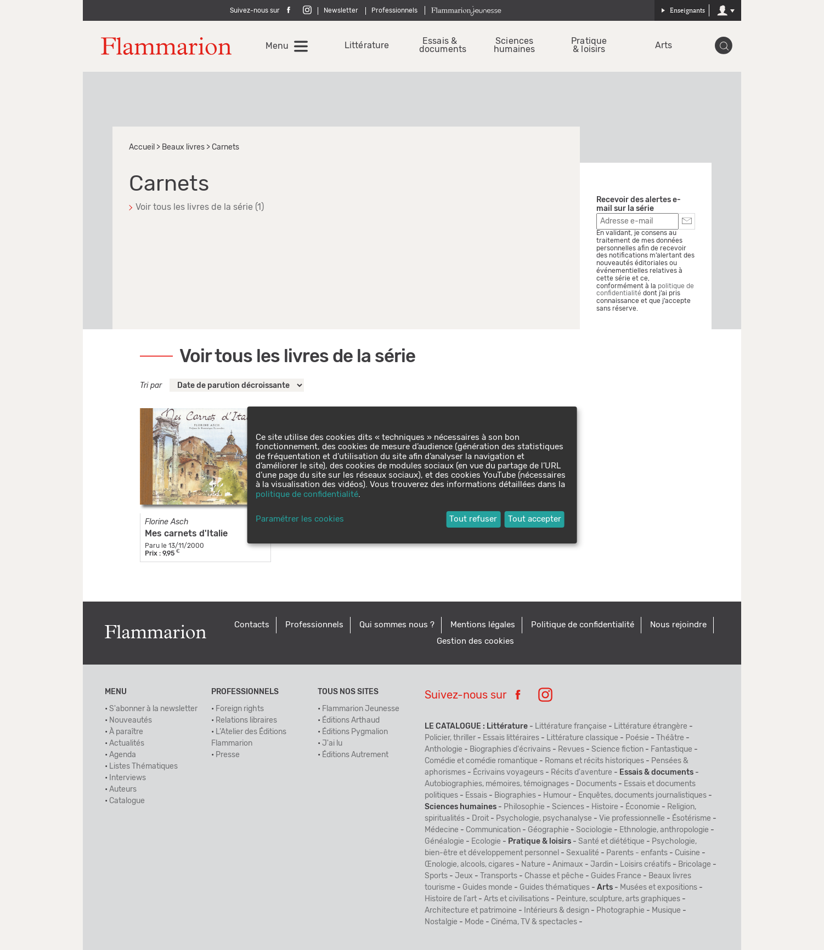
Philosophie (524, 807)
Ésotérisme (691, 818)
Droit (480, 818)
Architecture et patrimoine (471, 910)
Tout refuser (473, 519)
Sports (436, 876)
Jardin (601, 864)
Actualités (126, 743)
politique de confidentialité (307, 494)
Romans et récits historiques (594, 761)
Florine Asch (167, 522)
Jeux (464, 876)
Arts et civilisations (516, 899)
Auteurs (123, 789)
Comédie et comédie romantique (481, 761)
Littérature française (571, 726)
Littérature (365, 46)
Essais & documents (439, 45)
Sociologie (594, 830)
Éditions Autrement (355, 755)
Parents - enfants (637, 853)
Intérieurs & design (556, 910)
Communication (493, 830)
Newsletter (341, 10)
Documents (596, 784)
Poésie (637, 738)
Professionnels (394, 10)
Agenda (122, 755)
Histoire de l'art (451, 899)
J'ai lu (332, 743)
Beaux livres (183, 147)
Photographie (620, 910)
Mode (474, 922)
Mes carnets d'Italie (186, 533)
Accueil (142, 147)
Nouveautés (130, 720)
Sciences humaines (514, 45)
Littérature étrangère (650, 726)
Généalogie (444, 841)
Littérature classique (582, 738)
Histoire (604, 807)
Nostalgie (441, 922)
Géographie (548, 830)
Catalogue (127, 801)
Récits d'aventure (581, 772)
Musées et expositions (658, 887)
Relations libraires (246, 720)
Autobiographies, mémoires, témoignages (497, 784)
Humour (557, 795)
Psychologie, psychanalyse (544, 818)
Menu (277, 46)
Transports (498, 876)
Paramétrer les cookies (300, 519)
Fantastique (671, 749)
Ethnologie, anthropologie (664, 830)
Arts (663, 46)
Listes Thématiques (143, 766)
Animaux (567, 864)
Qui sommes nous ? (396, 625)
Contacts (251, 625)
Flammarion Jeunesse (360, 709)
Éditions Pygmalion (355, 732)
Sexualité (582, 853)
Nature (533, 864)
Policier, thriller (450, 738)
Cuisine (687, 853)
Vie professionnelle (632, 818)
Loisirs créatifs (645, 864)
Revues (571, 749)
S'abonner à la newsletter (153, 709)
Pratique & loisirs (589, 45)
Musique (666, 910)
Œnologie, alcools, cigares (469, 864)
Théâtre (670, 738)
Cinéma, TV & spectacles (534, 922)
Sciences (568, 807)
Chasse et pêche (554, 876)
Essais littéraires (511, 738)
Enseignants (683, 10)
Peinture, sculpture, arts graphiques (618, 899)
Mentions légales (482, 625)
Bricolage (694, 864)
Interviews (127, 778)
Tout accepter (534, 519)
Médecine (442, 830)
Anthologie (443, 749)
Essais (476, 795)
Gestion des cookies (475, 641)
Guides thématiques (555, 887)
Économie (642, 807)
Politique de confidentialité (582, 625)
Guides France (616, 876)
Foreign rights (240, 709)
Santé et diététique (611, 841)
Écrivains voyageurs (508, 772)
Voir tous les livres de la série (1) (200, 207)
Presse (228, 755)
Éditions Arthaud (351, 720)
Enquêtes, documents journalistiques (642, 795)
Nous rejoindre (678, 625)
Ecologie (486, 841)
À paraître (126, 732)
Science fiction (617, 749)
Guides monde (487, 887)
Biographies (515, 795)
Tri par (151, 386)
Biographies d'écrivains (510, 749)
